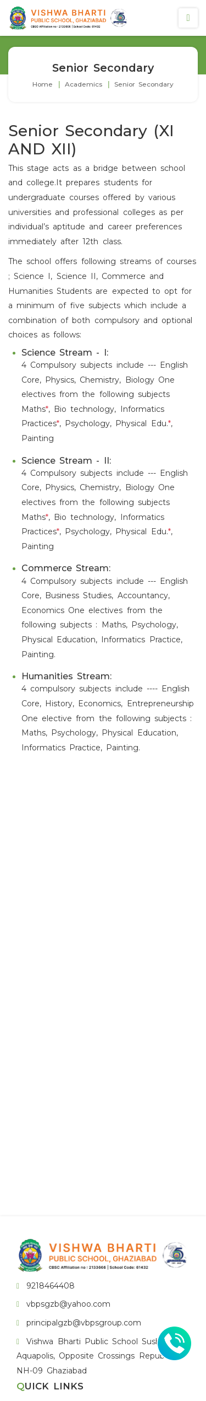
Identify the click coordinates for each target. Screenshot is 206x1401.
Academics (83, 84)
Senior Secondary (144, 84)
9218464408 (45, 1286)
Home (42, 84)
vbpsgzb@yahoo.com (63, 1304)
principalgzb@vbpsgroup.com (78, 1323)
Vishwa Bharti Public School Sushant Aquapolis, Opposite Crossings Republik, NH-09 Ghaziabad (95, 1356)
